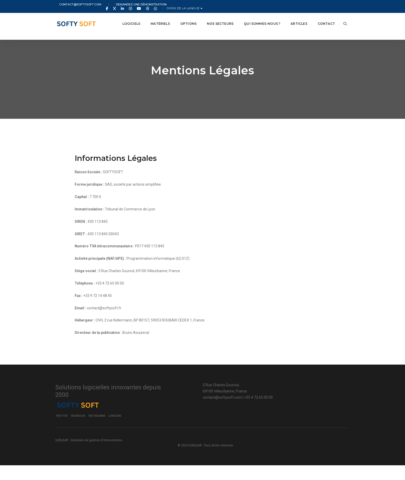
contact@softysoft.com (76, 4)
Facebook (279, 428)
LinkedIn (316, 428)
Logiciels (125, 18)
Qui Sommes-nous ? (255, 18)
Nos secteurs (213, 18)
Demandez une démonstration (130, 4)
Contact (320, 18)
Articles (292, 18)
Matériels (153, 18)
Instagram (298, 428)
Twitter (263, 428)
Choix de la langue (331, 4)
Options (182, 18)
